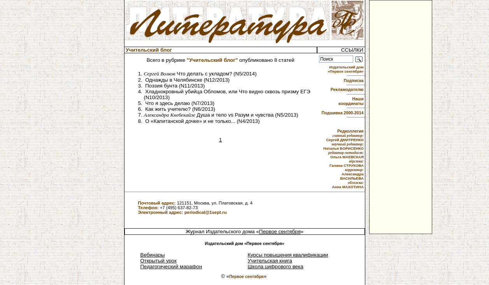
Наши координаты (351, 101)
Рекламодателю (348, 89)
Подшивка (343, 112)
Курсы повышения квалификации (288, 255)
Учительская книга (270, 261)
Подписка (354, 80)
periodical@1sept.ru (205, 212)
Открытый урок (158, 261)
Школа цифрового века (275, 266)
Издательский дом (346, 69)
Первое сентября (280, 231)
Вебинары (152, 255)
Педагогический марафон (171, 266)
